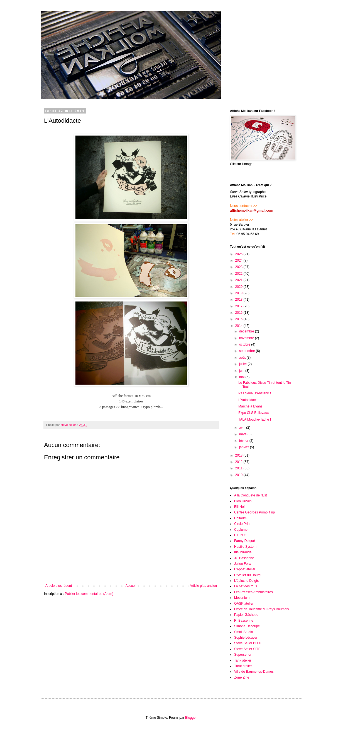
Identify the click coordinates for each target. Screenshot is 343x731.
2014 (239, 326)
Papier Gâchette (246, 615)
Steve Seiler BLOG (248, 643)
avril (242, 428)
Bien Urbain (243, 501)
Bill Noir (240, 507)
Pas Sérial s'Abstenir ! (254, 393)
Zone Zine (241, 677)
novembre (247, 338)
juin (242, 371)
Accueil (131, 586)
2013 (239, 455)
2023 (239, 267)
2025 (239, 254)
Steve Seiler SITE (247, 649)
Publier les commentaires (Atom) (89, 594)
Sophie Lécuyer (245, 638)
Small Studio (243, 632)
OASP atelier (243, 603)
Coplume (241, 530)
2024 (239, 260)
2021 (239, 280)
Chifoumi (240, 518)
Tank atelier (242, 660)
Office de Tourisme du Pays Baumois (261, 609)
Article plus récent (58, 586)
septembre (247, 351)
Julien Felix (242, 564)
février (244, 441)
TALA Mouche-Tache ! (254, 419)
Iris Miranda (243, 552)
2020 (239, 287)
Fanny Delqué (244, 541)
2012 (239, 462)
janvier (244, 447)
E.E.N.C (240, 535)
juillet (243, 364)
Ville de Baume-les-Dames (254, 672)
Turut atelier (243, 666)
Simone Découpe (247, 626)
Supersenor (242, 655)
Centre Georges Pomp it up (254, 512)
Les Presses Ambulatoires (253, 592)
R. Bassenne (243, 621)
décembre (247, 331)
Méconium (241, 598)
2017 (239, 306)
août (243, 358)
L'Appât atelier (244, 569)
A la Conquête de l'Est (250, 495)
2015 (239, 319)
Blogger (191, 718)
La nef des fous (245, 586)
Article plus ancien (203, 586)
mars (243, 434)
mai (242, 377)
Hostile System (245, 547)
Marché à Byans (250, 406)
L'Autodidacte (248, 400)
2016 (239, 313)
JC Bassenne (244, 558)
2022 (239, 274)
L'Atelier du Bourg (247, 575)
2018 (239, 299)
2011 (239, 468)
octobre (245, 344)
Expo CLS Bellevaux (253, 413)
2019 (239, 293)
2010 (239, 475)
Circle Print (242, 524)
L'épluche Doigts (246, 581)
